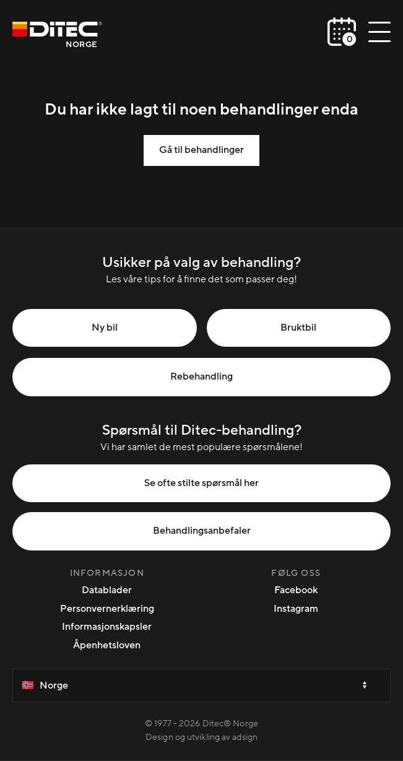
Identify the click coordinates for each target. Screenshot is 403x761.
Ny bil (105, 327)
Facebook (296, 590)
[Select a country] (201, 685)
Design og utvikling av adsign (201, 737)
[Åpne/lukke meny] (379, 31)
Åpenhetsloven (107, 645)
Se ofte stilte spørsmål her (201, 483)
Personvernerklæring (107, 608)
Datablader (107, 590)
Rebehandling (201, 376)
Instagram (296, 608)
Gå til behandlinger (201, 150)
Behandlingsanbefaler (202, 530)
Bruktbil (298, 327)
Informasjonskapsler (107, 626)
